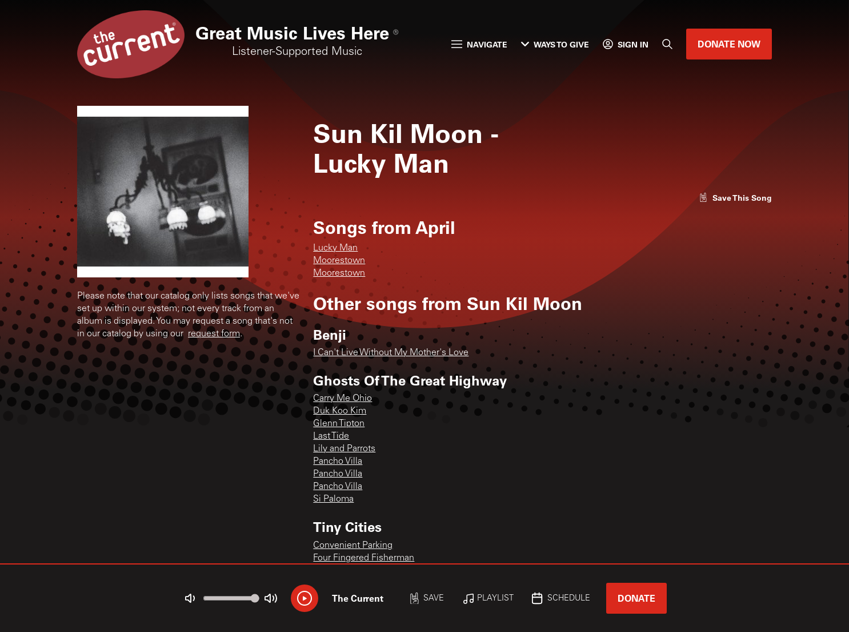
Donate (636, 598)
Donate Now (729, 44)
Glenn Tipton (339, 423)
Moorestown (339, 260)
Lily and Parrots (344, 449)
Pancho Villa (337, 461)
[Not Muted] (190, 598)
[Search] (667, 44)
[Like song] (735, 197)
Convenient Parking (353, 545)
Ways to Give (555, 44)
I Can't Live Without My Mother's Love (390, 352)
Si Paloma (333, 499)
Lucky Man (335, 248)
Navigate (479, 44)
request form (214, 334)
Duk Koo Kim (339, 411)
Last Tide (331, 436)
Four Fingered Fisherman (363, 558)
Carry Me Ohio (342, 398)
